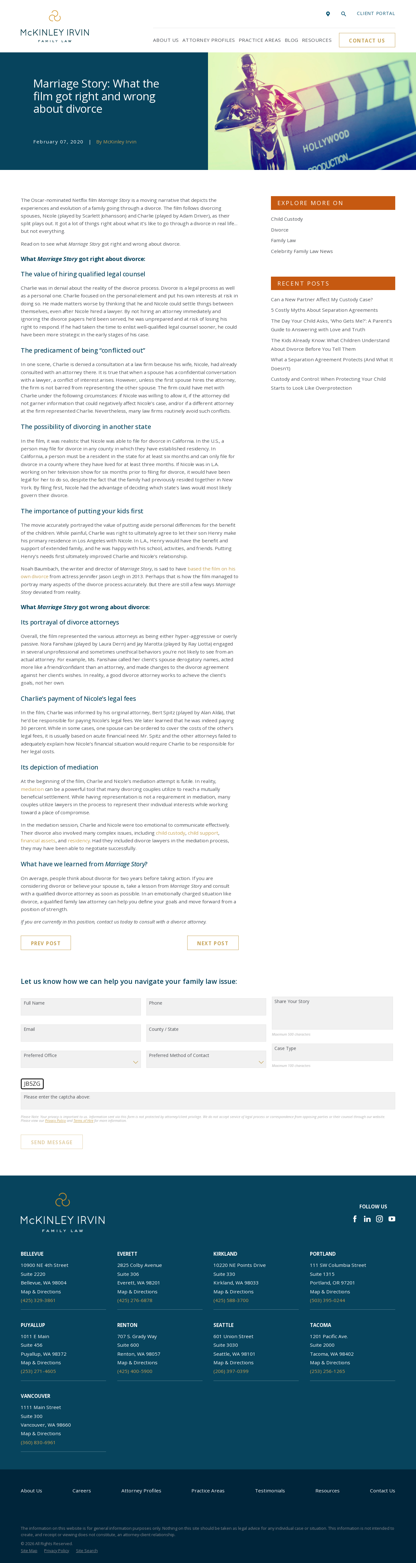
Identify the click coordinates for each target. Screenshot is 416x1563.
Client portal (376, 13)
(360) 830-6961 (38, 1442)
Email (29, 1029)
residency (79, 840)
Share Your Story (291, 1001)
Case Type (285, 1048)
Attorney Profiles (141, 1490)
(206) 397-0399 (231, 1371)
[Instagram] (379, 1218)
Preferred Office (40, 1055)
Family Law (283, 240)
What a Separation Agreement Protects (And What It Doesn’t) (332, 363)
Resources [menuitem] (317, 40)
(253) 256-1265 (327, 1371)
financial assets (38, 840)
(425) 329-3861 (38, 1300)
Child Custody (287, 219)
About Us (31, 1490)
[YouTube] (392, 1218)
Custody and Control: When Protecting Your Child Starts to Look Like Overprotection (328, 383)
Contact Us (367, 40)
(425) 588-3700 (231, 1300)
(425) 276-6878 (134, 1300)
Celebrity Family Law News (302, 251)
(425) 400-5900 (134, 1371)
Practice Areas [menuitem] (260, 40)
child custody (170, 833)
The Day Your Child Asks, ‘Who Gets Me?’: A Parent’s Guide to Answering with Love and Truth (331, 325)
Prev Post (46, 943)
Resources (327, 1490)
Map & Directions (41, 1291)
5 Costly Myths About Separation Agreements (324, 310)
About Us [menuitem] (166, 40)
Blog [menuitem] (291, 40)
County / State (164, 1029)
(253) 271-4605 (38, 1371)
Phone (155, 1003)
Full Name (34, 1003)
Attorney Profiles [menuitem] (208, 40)
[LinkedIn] (367, 1218)
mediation (32, 789)
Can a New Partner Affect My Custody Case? (322, 299)
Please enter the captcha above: (57, 1097)
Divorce (280, 229)
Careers (82, 1490)
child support (203, 833)
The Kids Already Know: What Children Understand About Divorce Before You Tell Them (330, 344)
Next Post (212, 943)
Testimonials (270, 1490)
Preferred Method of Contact (179, 1055)
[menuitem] (29, 1550)
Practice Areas (208, 1490)
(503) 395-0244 (327, 1300)
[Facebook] (354, 1218)
